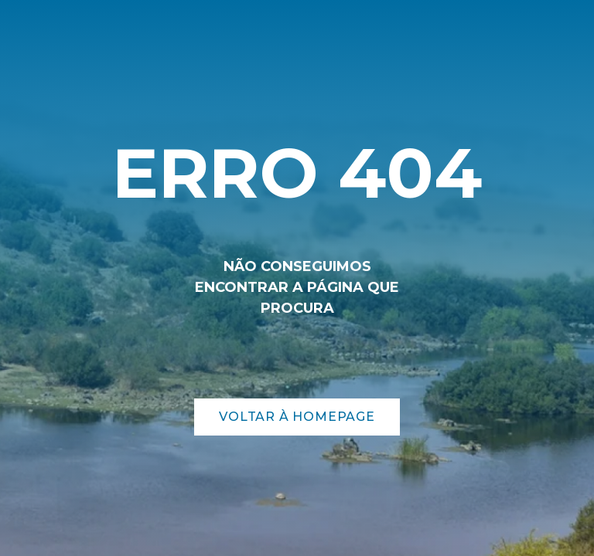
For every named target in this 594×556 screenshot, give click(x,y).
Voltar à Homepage (297, 416)
